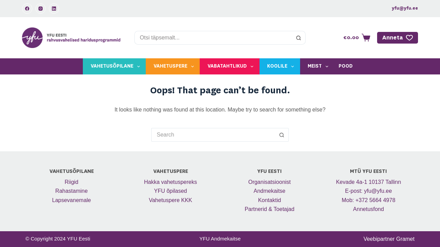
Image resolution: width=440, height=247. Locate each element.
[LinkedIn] (54, 8)
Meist (319, 66)
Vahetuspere (175, 66)
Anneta (397, 37)
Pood (346, 66)
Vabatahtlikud (232, 66)
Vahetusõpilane (117, 66)
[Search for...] (213, 38)
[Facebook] (27, 8)
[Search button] (299, 38)
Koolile (282, 66)
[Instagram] (40, 8)
